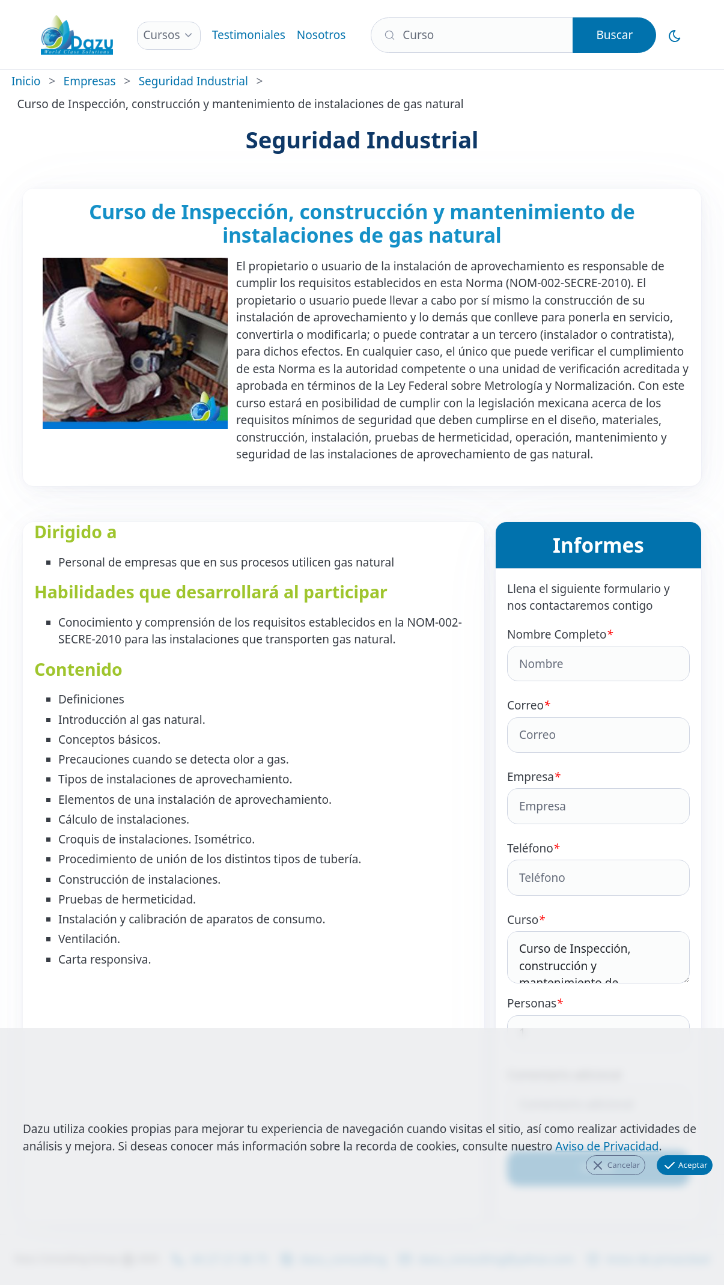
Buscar (614, 35)
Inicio (26, 81)
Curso (598, 948)
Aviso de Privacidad (607, 1146)
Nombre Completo (598, 654)
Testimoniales (248, 35)
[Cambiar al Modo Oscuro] (675, 34)
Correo (598, 725)
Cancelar (615, 1165)
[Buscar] (472, 35)
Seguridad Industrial (193, 81)
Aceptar (685, 1165)
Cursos (161, 35)
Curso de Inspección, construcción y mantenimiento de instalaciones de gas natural (598, 957)
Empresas (90, 81)
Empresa (598, 796)
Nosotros (321, 35)
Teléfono (598, 868)
